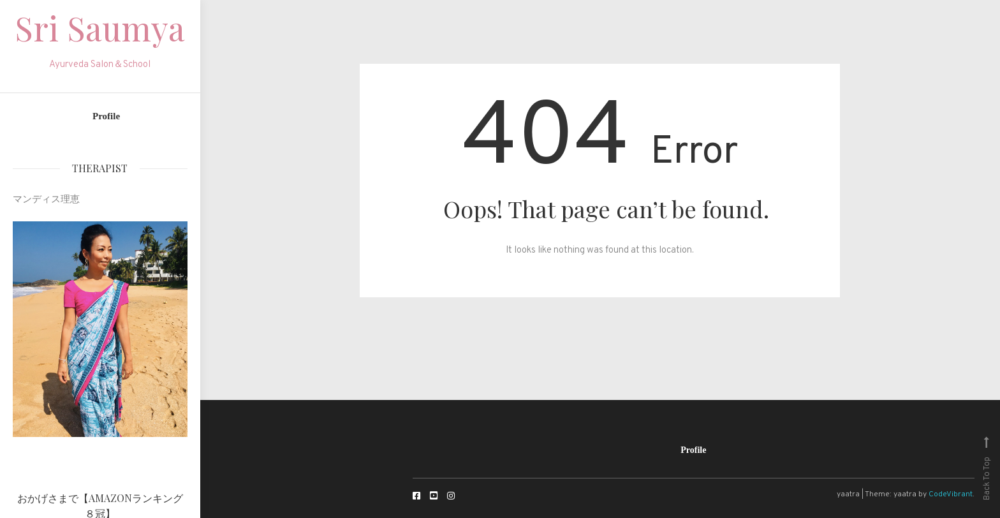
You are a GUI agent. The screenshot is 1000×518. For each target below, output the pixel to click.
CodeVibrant (951, 494)
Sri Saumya (100, 28)
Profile (106, 116)
